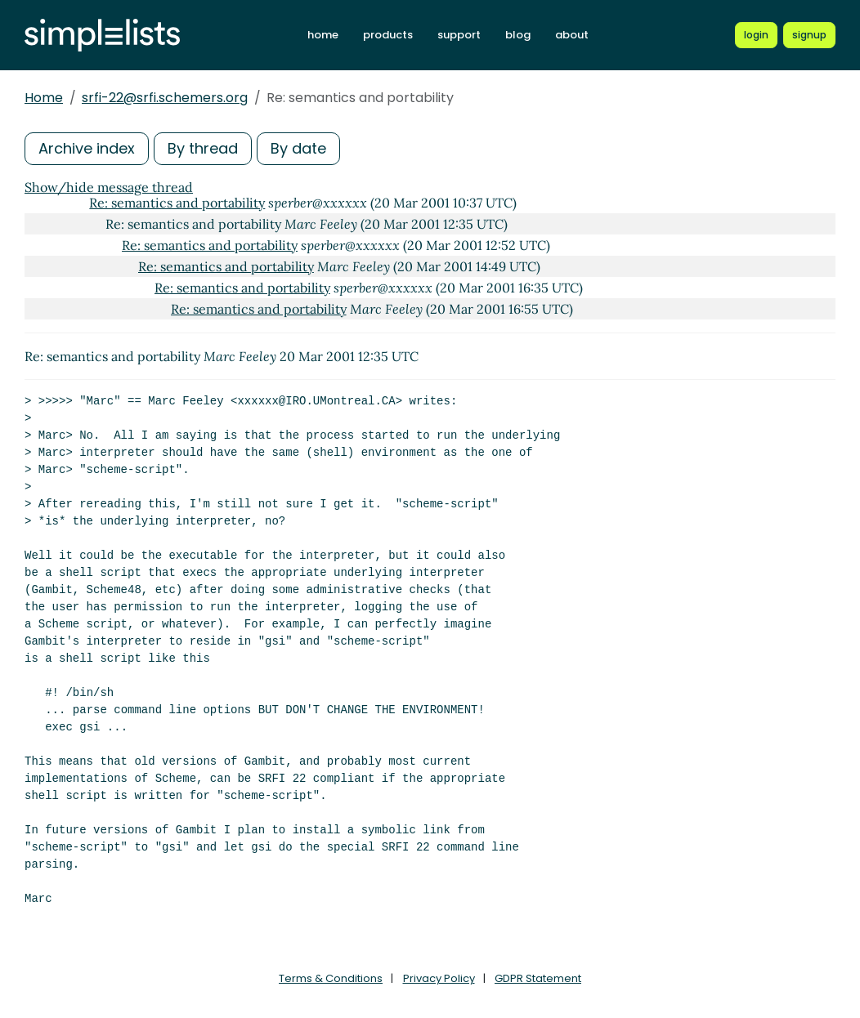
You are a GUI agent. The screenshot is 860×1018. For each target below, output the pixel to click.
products (388, 34)
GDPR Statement (538, 978)
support (459, 34)
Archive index (86, 148)
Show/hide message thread (109, 187)
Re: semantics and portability (177, 202)
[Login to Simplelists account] (756, 35)
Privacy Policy (439, 978)
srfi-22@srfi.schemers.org (165, 97)
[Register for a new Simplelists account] (809, 35)
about (572, 34)
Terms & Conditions (331, 978)
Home (44, 97)
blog (518, 34)
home (322, 34)
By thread (203, 148)
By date (298, 148)
